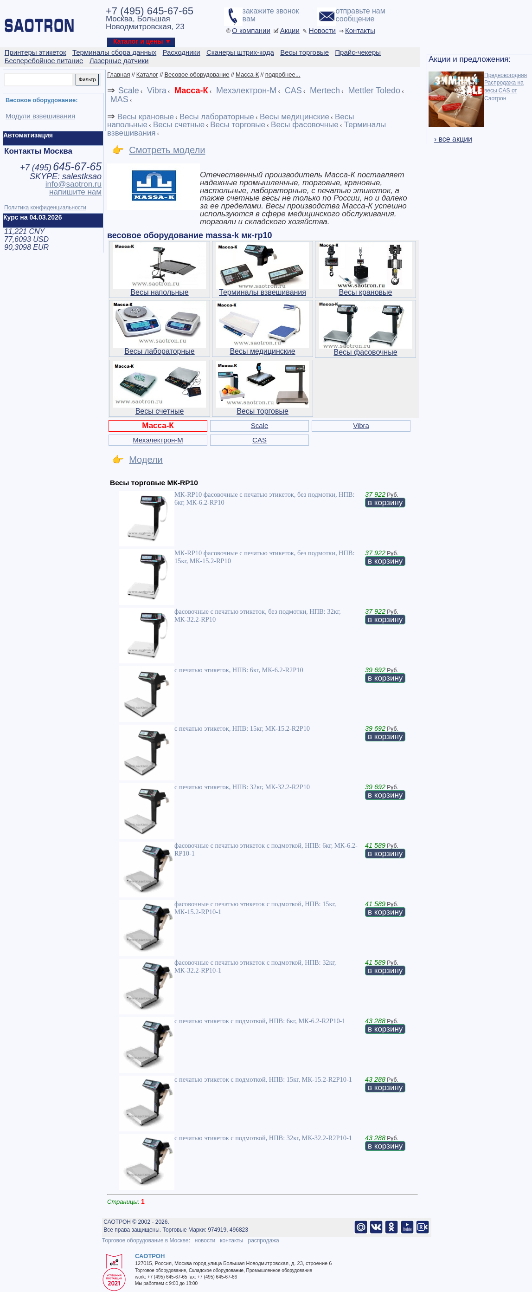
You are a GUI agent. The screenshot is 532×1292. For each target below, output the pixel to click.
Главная (118, 74)
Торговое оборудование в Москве (145, 1240)
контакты (231, 1240)
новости (205, 1240)
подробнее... (283, 74)
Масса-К (247, 74)
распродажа (263, 1240)
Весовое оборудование (196, 74)
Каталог (147, 74)
